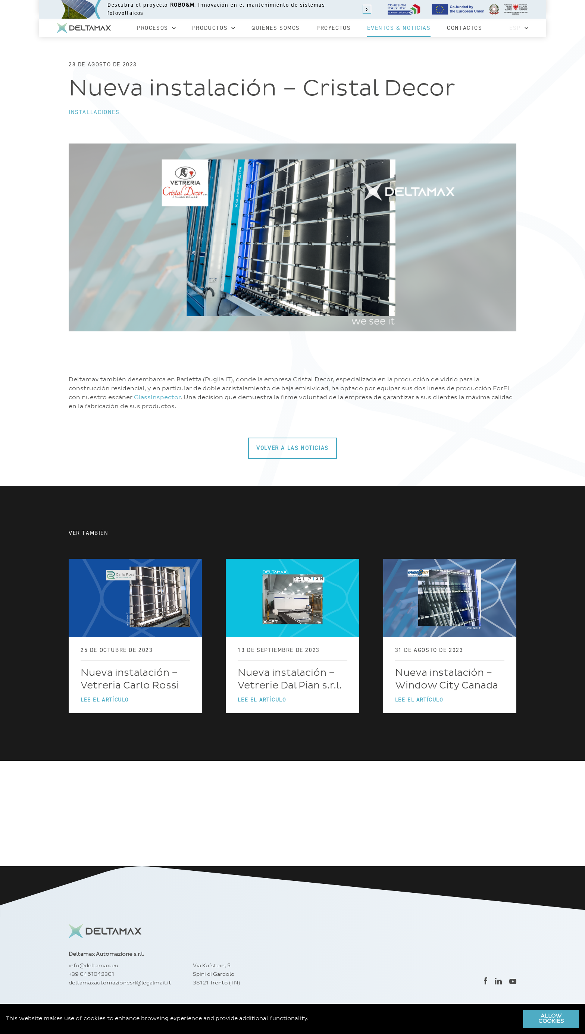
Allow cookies (551, 1019)
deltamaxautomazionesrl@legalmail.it (120, 983)
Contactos (464, 28)
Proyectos (333, 28)
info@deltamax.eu (93, 965)
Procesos (156, 28)
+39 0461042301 (91, 974)
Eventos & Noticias (399, 28)
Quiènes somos (275, 28)
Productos (213, 28)
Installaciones (94, 112)
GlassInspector (157, 397)
